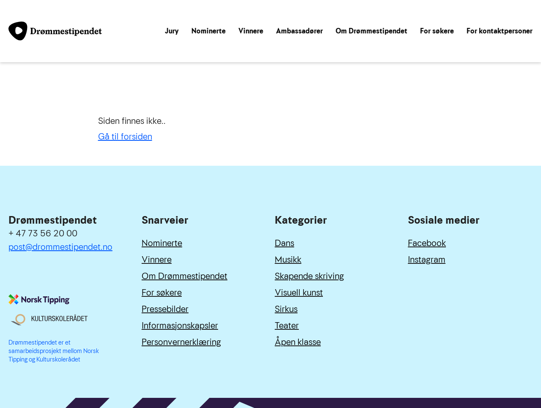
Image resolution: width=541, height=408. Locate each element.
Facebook (427, 243)
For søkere (437, 31)
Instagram (426, 260)
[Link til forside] (55, 31)
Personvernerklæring (181, 342)
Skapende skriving (309, 276)
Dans (284, 243)
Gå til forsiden (125, 136)
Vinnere (250, 31)
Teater (287, 325)
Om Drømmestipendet (371, 31)
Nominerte (208, 31)
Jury (172, 31)
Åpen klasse (298, 342)
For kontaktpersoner (500, 31)
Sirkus (286, 309)
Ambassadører (299, 31)
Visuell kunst (299, 292)
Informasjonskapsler (180, 325)
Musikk (288, 260)
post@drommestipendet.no (60, 247)
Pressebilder (165, 309)
